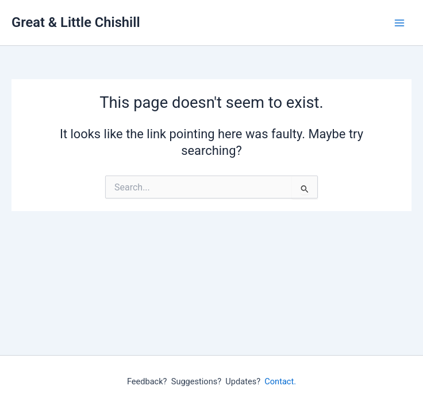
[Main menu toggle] (399, 23)
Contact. (280, 381)
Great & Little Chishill (75, 22)
